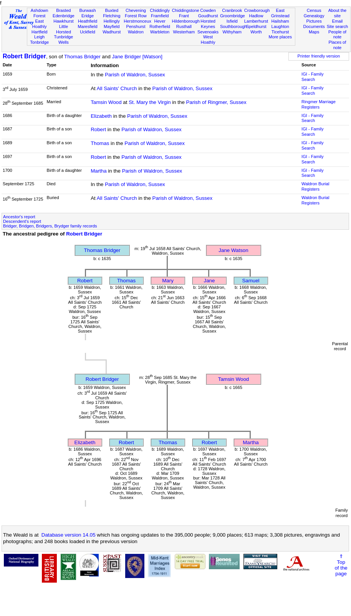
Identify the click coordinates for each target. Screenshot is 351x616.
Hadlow (256, 15)
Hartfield (39, 32)
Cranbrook (232, 10)
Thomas (100, 143)
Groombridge (232, 15)
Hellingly (112, 21)
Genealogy (314, 15)
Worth (256, 32)
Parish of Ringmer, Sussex (216, 102)
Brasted (63, 10)
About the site (337, 13)
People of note (337, 35)
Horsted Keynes (207, 24)
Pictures (314, 21)
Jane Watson (233, 250)
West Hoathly (208, 39)
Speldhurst (256, 26)
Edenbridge (64, 15)
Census (314, 10)
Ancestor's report (19, 216)
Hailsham (280, 21)
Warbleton (159, 32)
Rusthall (184, 26)
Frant (184, 15)
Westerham (184, 32)
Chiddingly (160, 10)
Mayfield (111, 26)
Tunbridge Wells (63, 39)
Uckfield (87, 32)
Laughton (280, 26)
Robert (98, 129)
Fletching (111, 15)
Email (337, 21)
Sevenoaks (208, 32)
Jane (209, 280)
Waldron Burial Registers (315, 186)
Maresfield (87, 26)
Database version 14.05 (68, 535)
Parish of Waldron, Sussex (135, 74)
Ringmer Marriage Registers (318, 104)
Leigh (39, 37)
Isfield (232, 21)
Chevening (136, 10)
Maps (314, 32)
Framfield (160, 15)
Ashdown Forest (39, 13)
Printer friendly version (319, 56)
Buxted (111, 10)
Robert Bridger (24, 56)
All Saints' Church (117, 88)
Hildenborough (186, 21)
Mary (168, 280)
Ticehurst (280, 32)
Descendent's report (22, 221)
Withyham (232, 32)
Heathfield (87, 21)
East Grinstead (280, 13)
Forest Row (136, 15)
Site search (337, 26)
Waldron (136, 32)
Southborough (233, 26)
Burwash (87, 10)
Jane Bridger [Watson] (137, 56)
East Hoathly (39, 24)
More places (280, 37)
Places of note (337, 45)
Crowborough (257, 10)
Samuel (250, 280)
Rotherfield (159, 26)
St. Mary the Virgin (150, 102)
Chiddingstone (185, 10)
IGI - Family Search (312, 77)
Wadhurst (112, 32)
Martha (98, 171)
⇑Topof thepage (340, 564)
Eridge (87, 15)
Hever (160, 21)
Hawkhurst (63, 21)
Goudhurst (208, 15)
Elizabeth (101, 116)
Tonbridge (39, 42)
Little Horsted (63, 29)
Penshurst (135, 26)
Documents (314, 26)
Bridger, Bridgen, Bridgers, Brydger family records (50, 226)
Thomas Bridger (82, 56)
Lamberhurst (256, 21)
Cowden (208, 10)
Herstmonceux (137, 21)
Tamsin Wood (106, 102)
